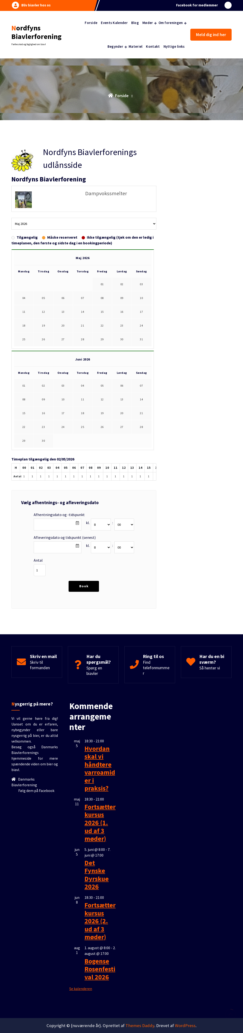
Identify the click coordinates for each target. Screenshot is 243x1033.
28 (82, 187)
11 (23, 159)
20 (63, 173)
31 (141, 187)
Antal (38, 408)
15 (102, 159)
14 (82, 159)
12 (43, 159)
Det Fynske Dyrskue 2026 (96, 908)
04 (23, 145)
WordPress (185, 849)
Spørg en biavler (94, 520)
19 (43, 173)
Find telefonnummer (156, 517)
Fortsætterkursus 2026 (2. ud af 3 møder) (100, 954)
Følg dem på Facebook (36, 824)
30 (121, 187)
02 (121, 131)
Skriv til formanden (40, 514)
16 (121, 159)
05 (43, 145)
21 (82, 173)
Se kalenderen (80, 1022)
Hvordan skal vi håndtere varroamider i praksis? (99, 802)
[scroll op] (230, 1014)
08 (102, 145)
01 (23, 233)
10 (141, 145)
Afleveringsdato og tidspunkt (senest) (65, 385)
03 (141, 131)
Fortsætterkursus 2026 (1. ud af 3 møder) (100, 856)
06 (63, 145)
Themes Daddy (140, 849)
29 (102, 187)
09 (121, 145)
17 (141, 159)
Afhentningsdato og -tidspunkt (59, 362)
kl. (88, 370)
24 (141, 173)
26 (43, 187)
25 (23, 187)
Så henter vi (209, 518)
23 (121, 173)
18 (23, 173)
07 (82, 145)
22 (102, 173)
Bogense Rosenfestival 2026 (99, 1002)
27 (63, 187)
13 (63, 159)
